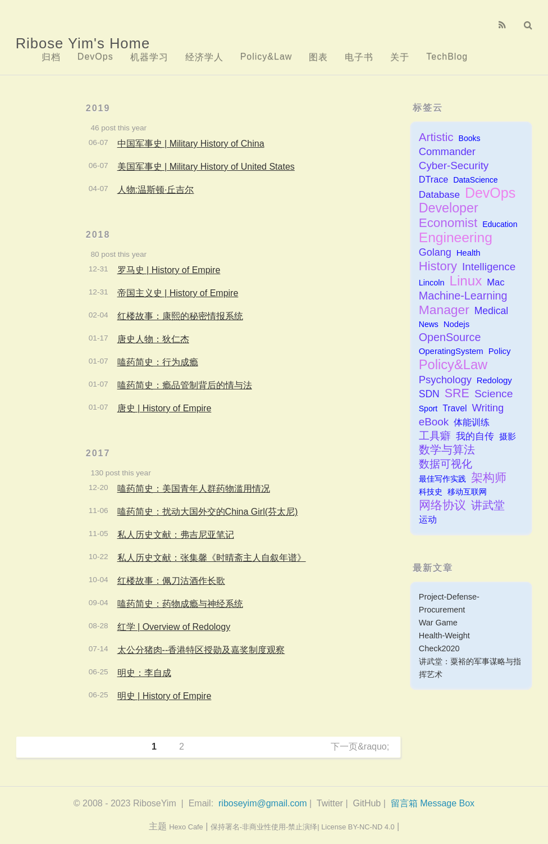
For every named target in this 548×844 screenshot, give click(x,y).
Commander (447, 151)
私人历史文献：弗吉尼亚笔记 (175, 534)
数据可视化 (445, 464)
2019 (98, 108)
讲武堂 (488, 505)
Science (493, 394)
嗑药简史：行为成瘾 (157, 362)
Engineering (455, 237)
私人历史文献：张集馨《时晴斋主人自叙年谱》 (211, 557)
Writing (488, 408)
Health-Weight (444, 635)
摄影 (507, 436)
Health (468, 252)
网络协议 (442, 504)
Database (439, 194)
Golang (435, 252)
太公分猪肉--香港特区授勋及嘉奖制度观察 (201, 650)
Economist (448, 222)
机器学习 (149, 57)
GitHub (367, 803)
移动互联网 (467, 491)
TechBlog (447, 56)
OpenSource (450, 337)
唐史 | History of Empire (164, 408)
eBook (434, 422)
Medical (491, 310)
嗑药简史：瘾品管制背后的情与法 (184, 385)
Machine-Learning (463, 295)
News (429, 324)
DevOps (95, 56)
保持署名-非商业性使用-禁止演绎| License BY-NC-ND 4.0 (303, 827)
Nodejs (456, 324)
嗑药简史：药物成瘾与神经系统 (180, 604)
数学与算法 (447, 449)
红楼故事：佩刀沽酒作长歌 (171, 581)
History (438, 266)
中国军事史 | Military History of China (190, 143)
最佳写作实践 (442, 478)
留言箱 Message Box (432, 803)
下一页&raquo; (360, 746)
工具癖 (435, 436)
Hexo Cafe (186, 827)
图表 (318, 57)
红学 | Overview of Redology (174, 627)
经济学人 (204, 57)
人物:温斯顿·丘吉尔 (155, 189)
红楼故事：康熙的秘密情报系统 (180, 316)
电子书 (359, 57)
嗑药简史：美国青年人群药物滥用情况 (193, 488)
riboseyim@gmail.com (262, 803)
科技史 (430, 491)
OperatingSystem (451, 351)
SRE (457, 393)
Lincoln (432, 282)
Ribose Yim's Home (83, 43)
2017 (98, 453)
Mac (495, 282)
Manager (444, 309)
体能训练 (472, 422)
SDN (429, 394)
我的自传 (475, 436)
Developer (448, 208)
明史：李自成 (144, 673)
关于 (399, 57)
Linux (466, 280)
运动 (428, 519)
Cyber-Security (454, 165)
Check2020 (439, 648)
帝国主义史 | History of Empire (178, 293)
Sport (428, 408)
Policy (499, 351)
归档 (51, 57)
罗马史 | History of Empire (169, 270)
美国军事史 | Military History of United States (206, 166)
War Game (438, 622)
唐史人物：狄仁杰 (153, 339)
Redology (494, 380)
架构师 (488, 477)
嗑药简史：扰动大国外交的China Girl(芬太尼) (207, 511)
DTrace (433, 179)
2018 (98, 234)
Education (499, 224)
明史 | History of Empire (164, 696)
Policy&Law (266, 56)
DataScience (475, 179)
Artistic (436, 136)
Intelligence (488, 267)
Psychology (445, 379)
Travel (454, 408)
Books (470, 138)
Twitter (330, 803)
